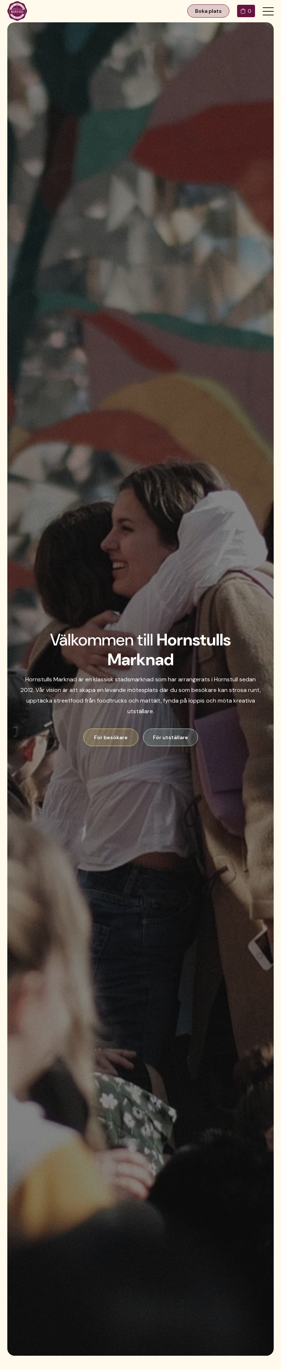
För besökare (111, 737)
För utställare (170, 737)
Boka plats (208, 11)
